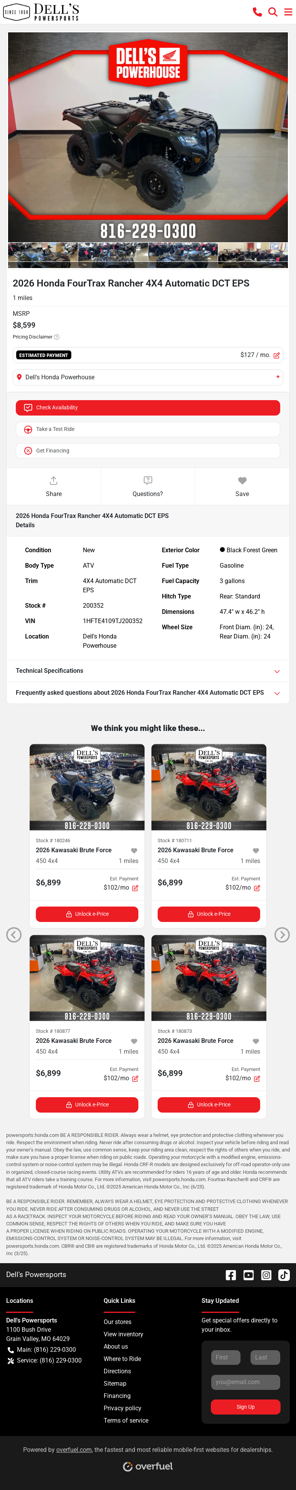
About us (116, 1346)
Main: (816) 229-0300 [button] (42, 1349)
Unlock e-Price (87, 914)
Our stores (117, 1322)
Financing (117, 1395)
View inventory (123, 1334)
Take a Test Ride (48, 429)
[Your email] (246, 1382)
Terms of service (126, 1420)
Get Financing (46, 451)
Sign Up (246, 1407)
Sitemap (115, 1383)
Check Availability (50, 408)
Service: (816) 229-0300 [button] (45, 1360)
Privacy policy (122, 1408)
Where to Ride (122, 1359)
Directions (117, 1371)
